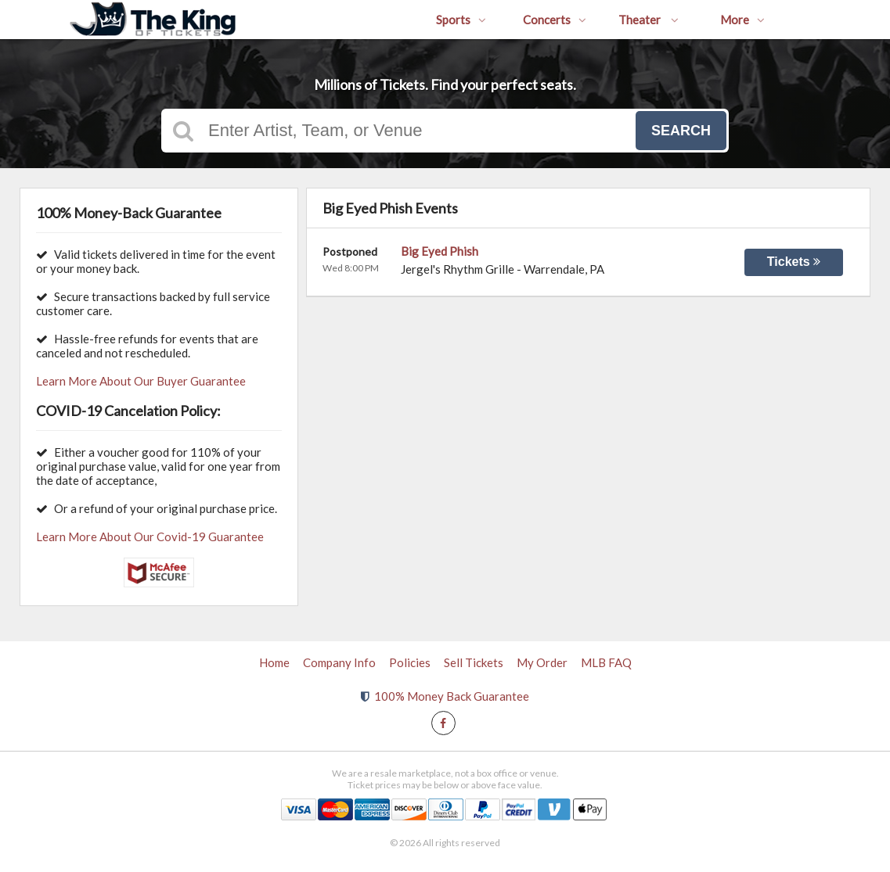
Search (681, 130)
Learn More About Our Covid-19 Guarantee (150, 536)
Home (274, 662)
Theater (648, 20)
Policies (410, 662)
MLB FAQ (606, 662)
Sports (461, 20)
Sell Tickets (473, 662)
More (742, 20)
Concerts (554, 20)
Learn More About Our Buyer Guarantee (141, 381)
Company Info (339, 662)
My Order (542, 662)
